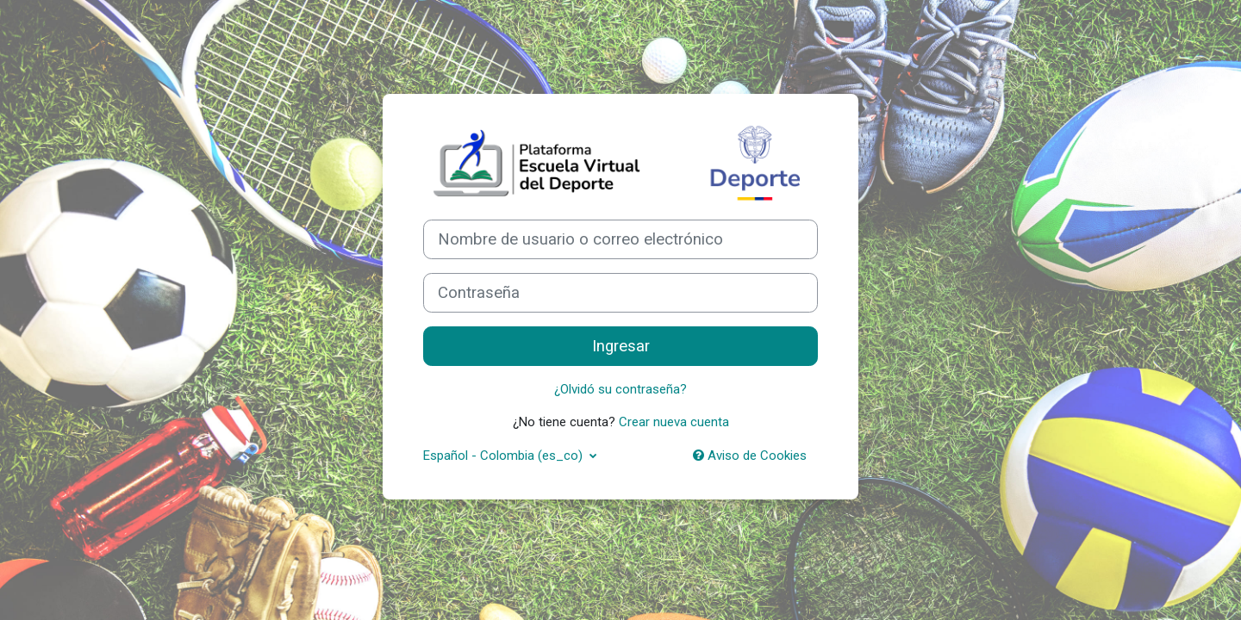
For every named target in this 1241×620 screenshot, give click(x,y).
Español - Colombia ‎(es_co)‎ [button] (504, 455)
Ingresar (621, 346)
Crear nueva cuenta (674, 422)
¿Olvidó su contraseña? (620, 389)
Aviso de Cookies (750, 455)
